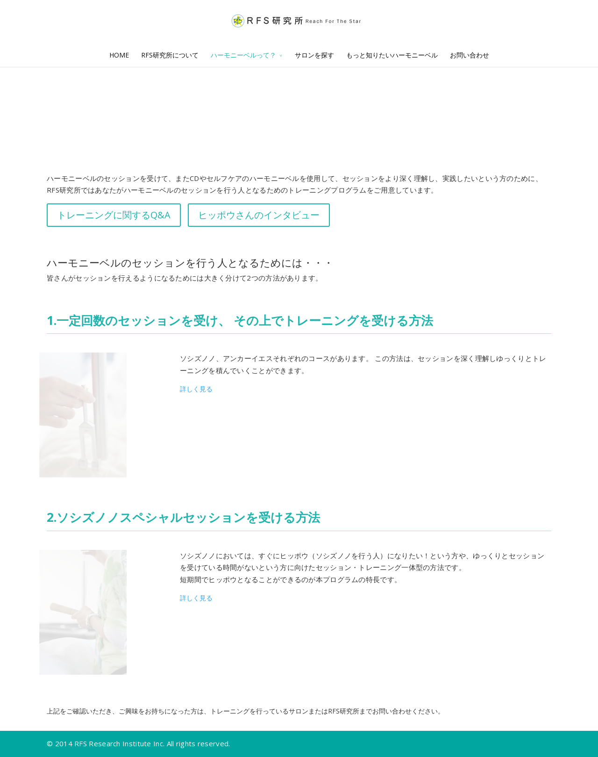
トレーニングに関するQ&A (114, 215)
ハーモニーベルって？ (243, 54)
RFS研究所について (170, 54)
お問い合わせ (469, 54)
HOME (119, 54)
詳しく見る (196, 388)
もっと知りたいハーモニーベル (392, 54)
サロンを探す (314, 54)
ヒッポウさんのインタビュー (259, 215)
